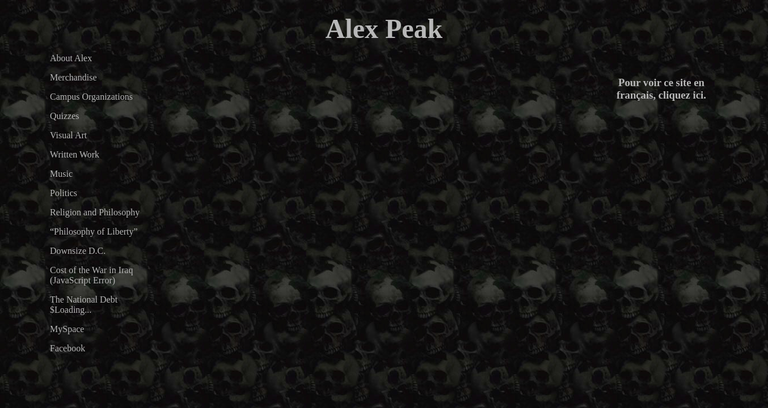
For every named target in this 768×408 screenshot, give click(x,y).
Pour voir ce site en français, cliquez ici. (661, 88)
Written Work (74, 154)
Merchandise (73, 77)
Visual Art (68, 135)
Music (61, 173)
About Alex (71, 58)
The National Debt (83, 299)
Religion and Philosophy (95, 212)
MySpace (67, 329)
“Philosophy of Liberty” (94, 231)
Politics (63, 193)
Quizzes (64, 116)
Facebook (67, 348)
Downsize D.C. (78, 251)
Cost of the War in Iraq (91, 270)
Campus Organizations (91, 96)
